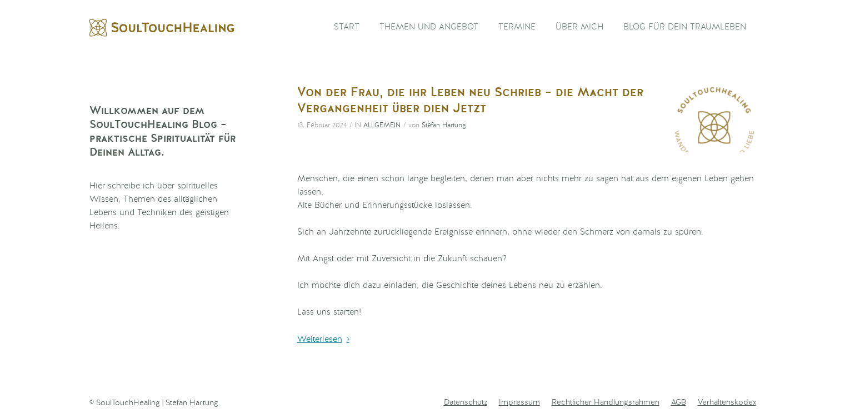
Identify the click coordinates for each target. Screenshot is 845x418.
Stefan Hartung (444, 125)
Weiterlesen (325, 340)
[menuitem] (346, 28)
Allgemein (382, 125)
